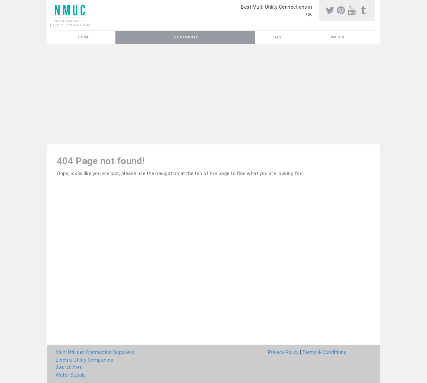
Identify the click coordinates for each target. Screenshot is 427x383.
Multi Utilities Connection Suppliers (95, 352)
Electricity (185, 37)
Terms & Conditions (324, 352)
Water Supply (71, 375)
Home (83, 37)
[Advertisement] (213, 94)
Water (338, 37)
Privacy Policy (283, 352)
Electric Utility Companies (84, 360)
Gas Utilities (69, 367)
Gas (277, 37)
